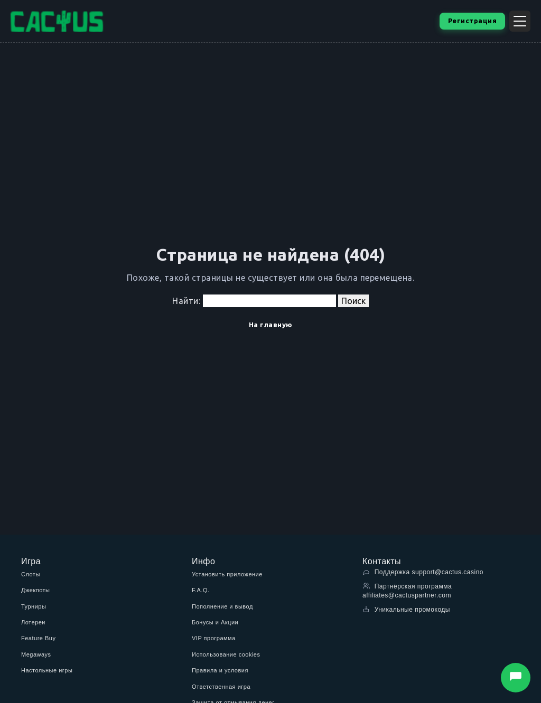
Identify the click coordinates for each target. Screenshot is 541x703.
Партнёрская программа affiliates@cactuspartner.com (407, 590)
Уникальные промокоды (406, 609)
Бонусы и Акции (215, 622)
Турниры (33, 606)
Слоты (30, 574)
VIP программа (214, 638)
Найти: (186, 301)
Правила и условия (220, 670)
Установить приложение (227, 574)
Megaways (36, 654)
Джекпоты (35, 590)
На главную (271, 324)
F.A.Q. (201, 590)
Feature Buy (38, 638)
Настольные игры (46, 670)
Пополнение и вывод (222, 606)
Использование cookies (226, 654)
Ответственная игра (221, 686)
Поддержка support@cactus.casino (422, 572)
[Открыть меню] (519, 21)
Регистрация (472, 20)
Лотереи (33, 622)
